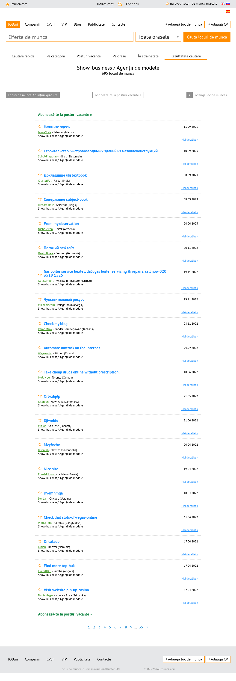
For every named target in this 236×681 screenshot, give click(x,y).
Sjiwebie (51, 421)
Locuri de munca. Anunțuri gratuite (32, 95)
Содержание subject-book (66, 199)
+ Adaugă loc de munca (183, 24)
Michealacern (46, 305)
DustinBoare (45, 253)
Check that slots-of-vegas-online (70, 517)
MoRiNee (44, 377)
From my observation (61, 224)
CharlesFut (44, 180)
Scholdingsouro (48, 156)
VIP (64, 24)
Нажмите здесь (57, 127)
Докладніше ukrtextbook (65, 175)
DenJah (42, 498)
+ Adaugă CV (218, 24)
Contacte (118, 24)
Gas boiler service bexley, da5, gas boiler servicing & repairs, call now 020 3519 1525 (105, 273)
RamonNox (45, 329)
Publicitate (96, 24)
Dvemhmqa (53, 493)
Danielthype (45, 595)
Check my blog (56, 324)
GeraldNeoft (45, 280)
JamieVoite (44, 132)
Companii (32, 24)
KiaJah (42, 547)
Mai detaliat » (189, 139)
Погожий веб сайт (59, 248)
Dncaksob (51, 542)
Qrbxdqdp (52, 396)
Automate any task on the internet (72, 348)
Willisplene (45, 522)
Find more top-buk (59, 566)
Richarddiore (46, 205)
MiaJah (42, 426)
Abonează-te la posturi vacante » (65, 114)
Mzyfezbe (52, 445)
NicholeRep (45, 229)
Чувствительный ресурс (64, 300)
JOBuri (13, 659)
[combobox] (158, 37)
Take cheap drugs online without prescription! (82, 372)
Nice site (51, 469)
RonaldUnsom (47, 474)
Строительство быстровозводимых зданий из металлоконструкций (101, 151)
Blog (77, 24)
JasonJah (43, 401)
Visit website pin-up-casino (66, 590)
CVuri (51, 24)
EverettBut (44, 571)
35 (141, 627)
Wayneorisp (45, 353)
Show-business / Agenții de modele (60, 136)
